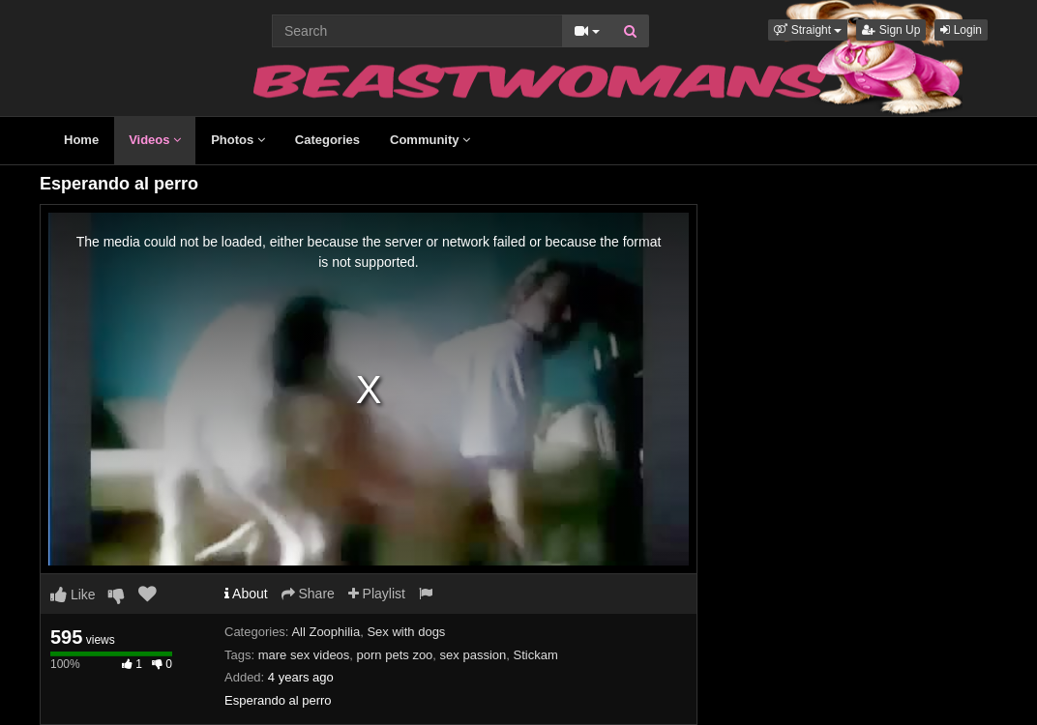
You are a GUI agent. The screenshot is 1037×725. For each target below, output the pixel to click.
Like (73, 594)
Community (430, 139)
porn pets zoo (395, 655)
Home (81, 139)
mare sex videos (304, 655)
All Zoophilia (325, 631)
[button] (807, 30)
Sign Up (891, 30)
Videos (155, 139)
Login (961, 30)
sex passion (473, 655)
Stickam (535, 655)
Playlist (376, 593)
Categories (327, 139)
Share (308, 593)
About (246, 593)
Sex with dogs (406, 631)
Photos (238, 139)
